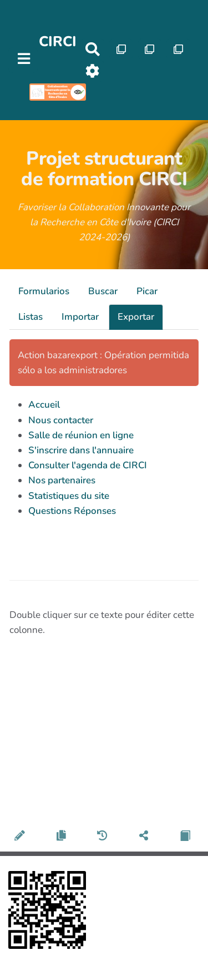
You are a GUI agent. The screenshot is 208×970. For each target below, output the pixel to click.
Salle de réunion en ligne (81, 435)
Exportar (136, 316)
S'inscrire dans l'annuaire (81, 450)
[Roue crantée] (92, 71)
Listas (30, 316)
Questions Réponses (72, 510)
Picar (147, 291)
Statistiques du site (68, 495)
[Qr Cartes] (121, 49)
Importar (80, 316)
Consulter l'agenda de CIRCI (87, 465)
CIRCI (58, 41)
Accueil (44, 404)
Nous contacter (60, 420)
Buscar (103, 291)
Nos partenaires (61, 480)
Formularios (43, 291)
